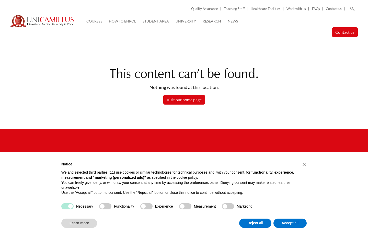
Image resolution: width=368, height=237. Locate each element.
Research (212, 21)
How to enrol (122, 21)
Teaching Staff (234, 8)
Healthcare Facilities (266, 8)
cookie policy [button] (187, 177)
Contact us (334, 8)
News (233, 21)
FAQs (316, 8)
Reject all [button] (255, 223)
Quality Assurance (204, 8)
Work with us (296, 8)
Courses (94, 21)
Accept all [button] (290, 223)
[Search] (351, 9)
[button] (304, 164)
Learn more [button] (79, 223)
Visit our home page (184, 99)
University (186, 21)
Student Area (156, 21)
